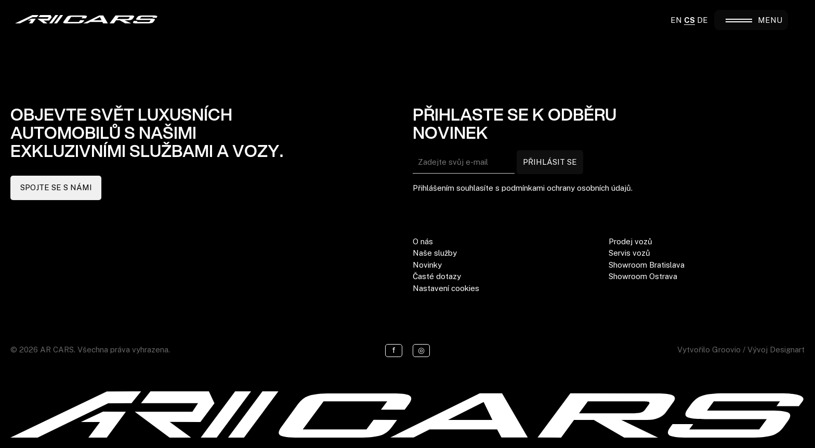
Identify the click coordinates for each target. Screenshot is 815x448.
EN (676, 20)
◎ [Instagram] (421, 350)
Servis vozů (629, 252)
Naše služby (435, 252)
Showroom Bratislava (647, 264)
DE (702, 20)
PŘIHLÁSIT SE (550, 161)
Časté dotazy (437, 276)
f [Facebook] (394, 350)
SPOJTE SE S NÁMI (56, 187)
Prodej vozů (630, 241)
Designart (787, 349)
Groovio (726, 349)
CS (689, 20)
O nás (423, 241)
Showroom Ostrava (643, 276)
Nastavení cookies (446, 288)
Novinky (427, 264)
